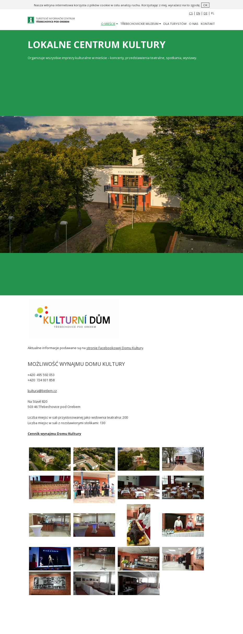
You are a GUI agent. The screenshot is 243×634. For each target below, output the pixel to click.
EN (198, 13)
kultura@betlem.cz (42, 390)
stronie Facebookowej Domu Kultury (114, 347)
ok (205, 5)
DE (206, 13)
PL (212, 13)
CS (191, 13)
